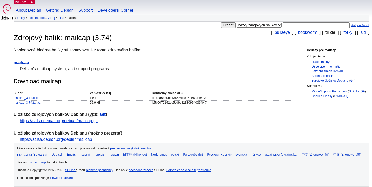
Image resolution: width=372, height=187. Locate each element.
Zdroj (51, 18)
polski (175, 154)
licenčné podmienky (99, 170)
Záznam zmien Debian (327, 71)
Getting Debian (60, 10)
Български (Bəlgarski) (32, 154)
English (72, 154)
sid (363, 32)
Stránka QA (357, 91)
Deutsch (57, 154)
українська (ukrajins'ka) (281, 154)
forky (347, 32)
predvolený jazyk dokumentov (130, 148)
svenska (241, 154)
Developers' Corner (115, 10)
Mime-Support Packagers (329, 91)
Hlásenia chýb (321, 62)
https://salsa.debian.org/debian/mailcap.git (59, 120)
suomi (85, 154)
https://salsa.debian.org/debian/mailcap (56, 139)
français (99, 154)
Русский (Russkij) (219, 154)
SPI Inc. (70, 170)
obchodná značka (141, 170)
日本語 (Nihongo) (135, 154)
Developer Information (327, 66)
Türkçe (256, 154)
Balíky (21, 18)
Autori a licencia (323, 76)
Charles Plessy (322, 96)
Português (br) (193, 154)
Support (85, 10)
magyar (114, 154)
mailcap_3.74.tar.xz (27, 102)
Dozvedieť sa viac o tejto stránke (188, 170)
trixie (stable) (37, 18)
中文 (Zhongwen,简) (316, 154)
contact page (37, 162)
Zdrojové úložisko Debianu (330, 80)
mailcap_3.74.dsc (26, 98)
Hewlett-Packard (61, 178)
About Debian (28, 10)
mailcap (21, 62)
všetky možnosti (360, 25)
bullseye (282, 32)
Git (352, 80)
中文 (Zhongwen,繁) (347, 154)
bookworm (307, 32)
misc (61, 18)
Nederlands (159, 154)
